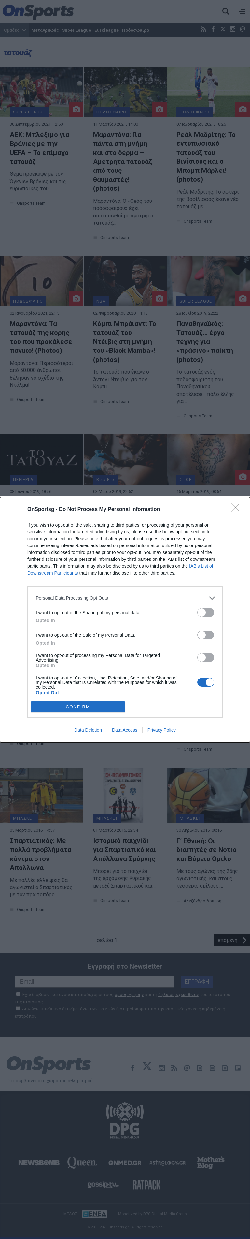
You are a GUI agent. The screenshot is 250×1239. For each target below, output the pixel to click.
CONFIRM (78, 706)
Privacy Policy (161, 730)
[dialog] (125, 619)
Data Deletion (88, 730)
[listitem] (125, 598)
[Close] (237, 509)
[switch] (205, 612)
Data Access (124, 730)
